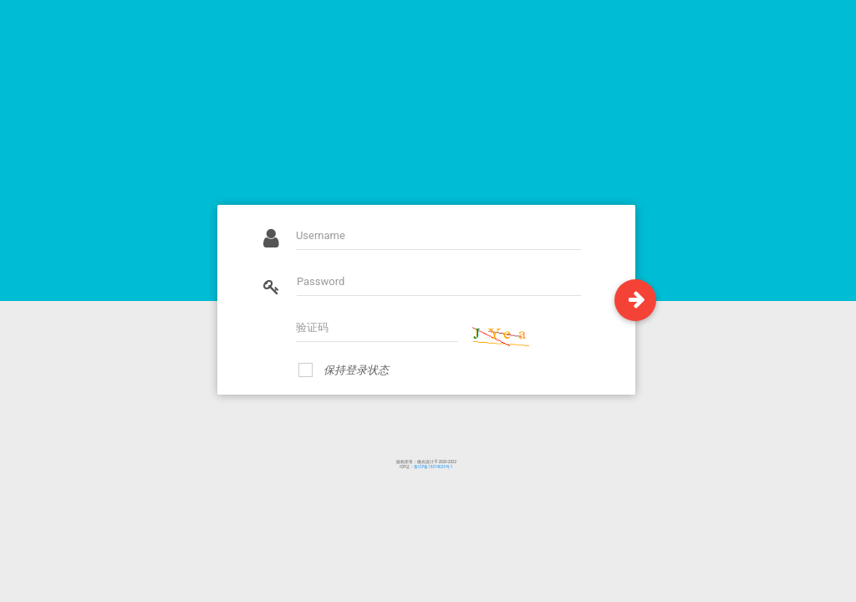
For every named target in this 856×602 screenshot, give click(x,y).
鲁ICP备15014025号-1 (433, 467)
